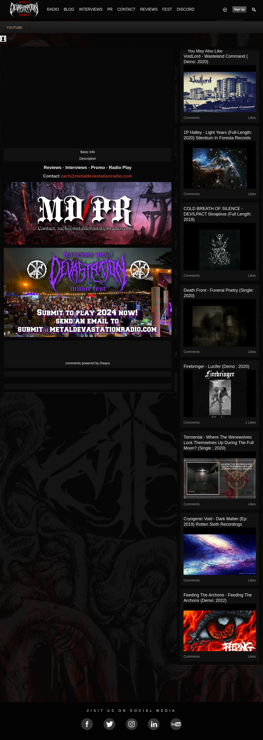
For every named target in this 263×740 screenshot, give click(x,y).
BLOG (69, 9)
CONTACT (126, 9)
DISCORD (185, 9)
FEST (167, 9)
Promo (98, 167)
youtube (14, 27)
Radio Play (120, 167)
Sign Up (239, 9)
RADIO (53, 9)
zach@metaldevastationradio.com (96, 175)
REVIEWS (149, 9)
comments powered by (87, 363)
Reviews (53, 167)
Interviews (76, 167)
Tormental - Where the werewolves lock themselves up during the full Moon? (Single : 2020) (219, 442)
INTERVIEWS (90, 9)
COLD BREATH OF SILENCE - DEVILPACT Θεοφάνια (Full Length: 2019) (217, 214)
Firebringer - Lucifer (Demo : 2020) (216, 366)
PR (109, 9)
